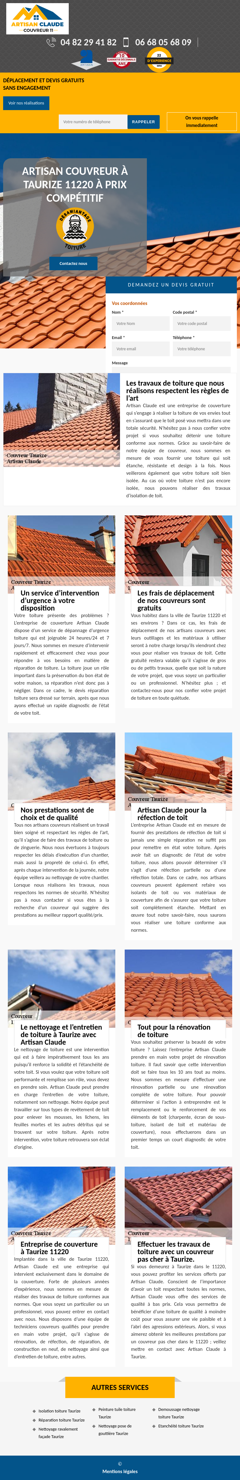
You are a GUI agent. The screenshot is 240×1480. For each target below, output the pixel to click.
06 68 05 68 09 (163, 42)
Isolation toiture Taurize (60, 1411)
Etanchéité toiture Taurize (181, 1426)
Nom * (118, 312)
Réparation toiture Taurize (62, 1420)
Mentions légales (120, 1471)
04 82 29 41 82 (89, 42)
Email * (118, 337)
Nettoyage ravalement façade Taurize (58, 1433)
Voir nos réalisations (26, 103)
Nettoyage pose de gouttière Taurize (115, 1429)
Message (120, 363)
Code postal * (185, 312)
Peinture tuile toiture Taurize (117, 1413)
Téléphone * (184, 337)
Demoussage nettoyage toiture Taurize (179, 1413)
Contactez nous (73, 263)
